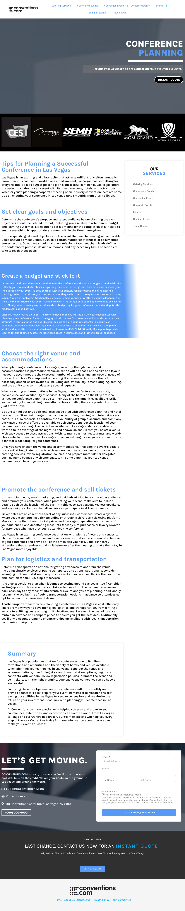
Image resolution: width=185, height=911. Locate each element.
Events (159, 5)
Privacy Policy (109, 791)
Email (105, 756)
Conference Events (87, 5)
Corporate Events (140, 5)
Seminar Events (97, 12)
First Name (108, 779)
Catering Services (61, 5)
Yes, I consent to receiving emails (139, 798)
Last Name (145, 779)
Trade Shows (119, 12)
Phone (105, 768)
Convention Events (114, 5)
